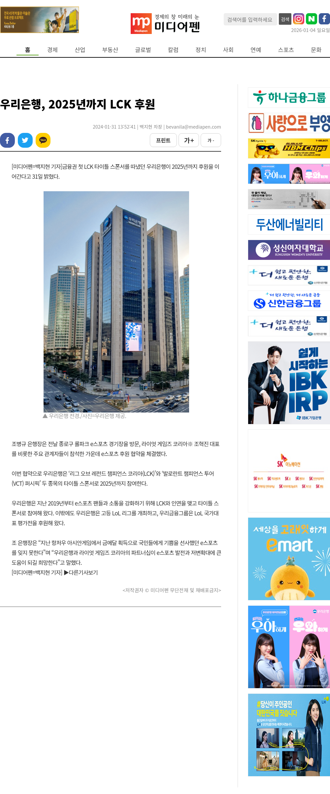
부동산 (110, 50)
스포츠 (286, 50)
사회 (228, 50)
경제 (52, 50)
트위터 (25, 140)
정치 (200, 50)
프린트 (163, 140)
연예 (255, 50)
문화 (316, 50)
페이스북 (7, 140)
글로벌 (143, 50)
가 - (211, 140)
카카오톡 (43, 140)
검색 (285, 19)
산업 (80, 50)
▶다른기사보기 (80, 572)
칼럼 (173, 50)
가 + (188, 140)
